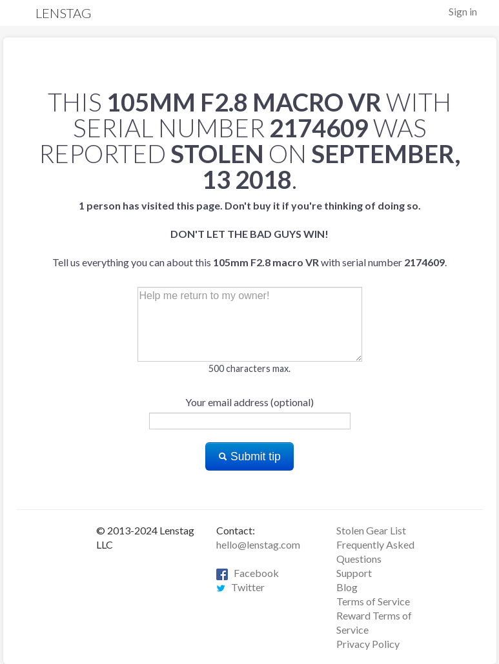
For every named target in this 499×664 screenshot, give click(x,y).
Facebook (247, 573)
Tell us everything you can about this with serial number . (249, 233)
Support (354, 573)
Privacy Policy (368, 644)
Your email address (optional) (249, 402)
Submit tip (249, 456)
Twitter (240, 587)
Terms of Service (373, 601)
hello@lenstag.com (258, 544)
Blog (347, 587)
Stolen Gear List (371, 530)
